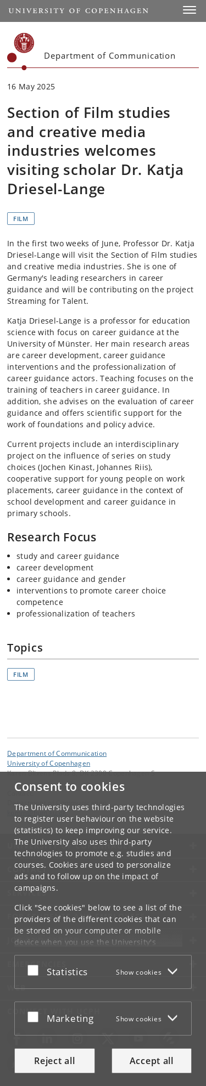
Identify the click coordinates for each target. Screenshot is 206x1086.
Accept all (152, 1061)
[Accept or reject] (35, 969)
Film (21, 218)
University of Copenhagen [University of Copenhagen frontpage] (48, 763)
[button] (190, 10)
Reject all (54, 1061)
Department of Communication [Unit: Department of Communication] (57, 753)
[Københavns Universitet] (21, 51)
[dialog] (103, 929)
